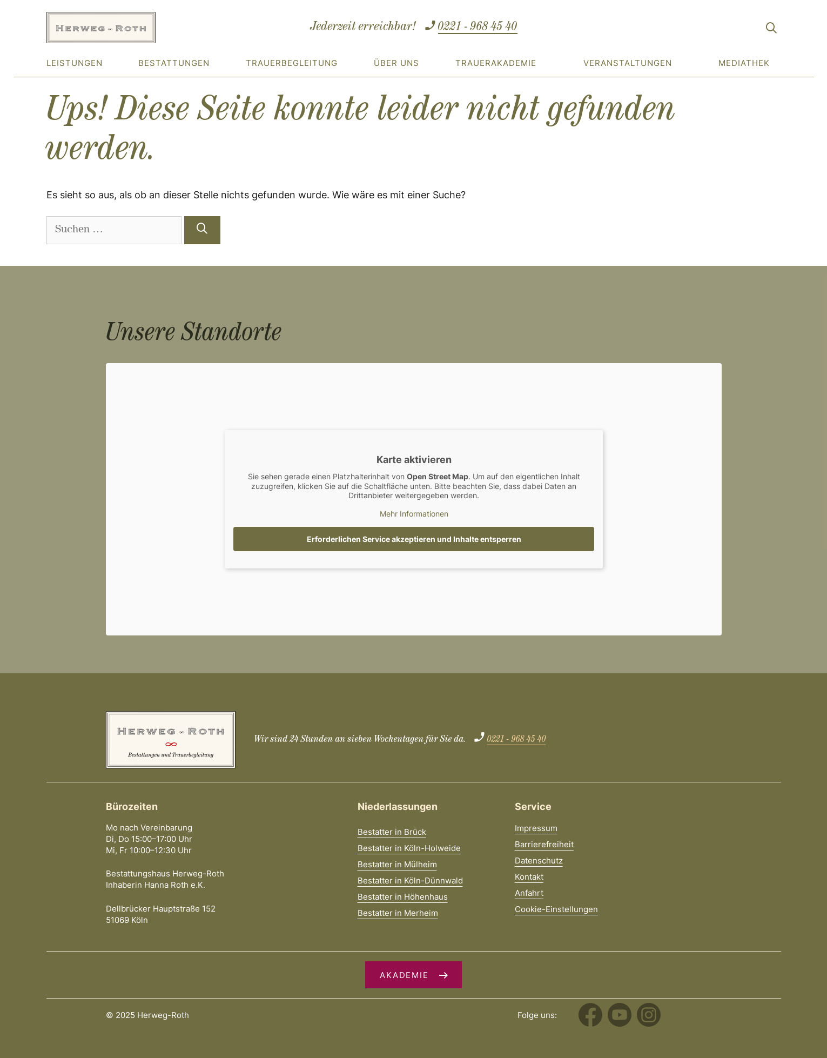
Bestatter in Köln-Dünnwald (410, 880)
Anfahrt (529, 893)
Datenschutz (539, 860)
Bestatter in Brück (392, 832)
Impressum (536, 828)
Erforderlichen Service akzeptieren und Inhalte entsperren (413, 539)
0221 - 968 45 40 (477, 27)
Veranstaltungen (627, 63)
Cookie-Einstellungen (556, 909)
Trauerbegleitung (292, 63)
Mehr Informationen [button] (413, 513)
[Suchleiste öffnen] (771, 30)
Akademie (404, 975)
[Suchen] (202, 230)
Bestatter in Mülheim (397, 864)
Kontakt (529, 877)
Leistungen (74, 63)
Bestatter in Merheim (398, 913)
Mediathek (744, 63)
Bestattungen (174, 63)
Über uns (396, 63)
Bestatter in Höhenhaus (403, 897)
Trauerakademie (495, 63)
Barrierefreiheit (544, 844)
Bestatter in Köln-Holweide (409, 848)
